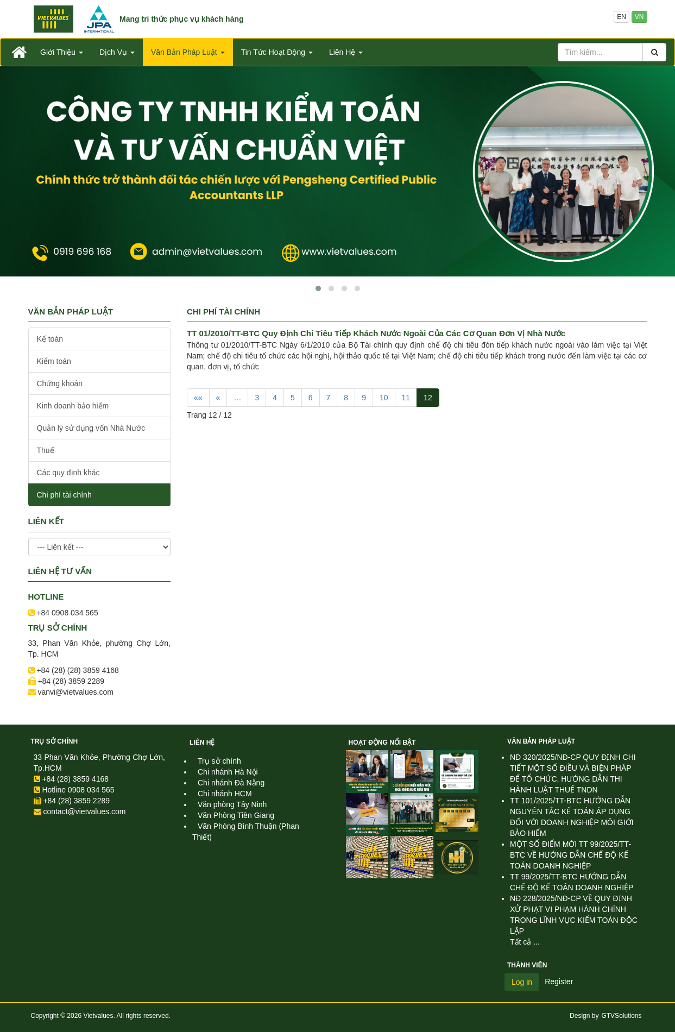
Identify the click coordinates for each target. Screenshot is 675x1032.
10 (384, 397)
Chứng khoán (60, 383)
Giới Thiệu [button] (61, 52)
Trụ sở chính (54, 741)
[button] (318, 288)
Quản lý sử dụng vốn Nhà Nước (91, 428)
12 (428, 397)
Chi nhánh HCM (225, 793)
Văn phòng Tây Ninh (232, 804)
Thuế (45, 450)
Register (559, 981)
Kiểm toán (54, 361)
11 (406, 397)
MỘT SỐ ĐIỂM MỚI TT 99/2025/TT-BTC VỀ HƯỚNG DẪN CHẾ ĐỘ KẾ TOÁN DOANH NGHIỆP (570, 855)
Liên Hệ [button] (346, 52)
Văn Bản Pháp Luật (541, 741)
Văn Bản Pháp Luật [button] (188, 52)
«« (198, 397)
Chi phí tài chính (64, 494)
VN (639, 17)
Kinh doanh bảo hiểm (73, 405)
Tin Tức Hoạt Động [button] (277, 52)
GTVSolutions (621, 1016)
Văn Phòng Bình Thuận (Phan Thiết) (245, 831)
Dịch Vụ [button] (117, 52)
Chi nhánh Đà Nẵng (231, 782)
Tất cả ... (525, 941)
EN (621, 17)
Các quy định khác (68, 472)
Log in (522, 982)
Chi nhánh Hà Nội (228, 771)
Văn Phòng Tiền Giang (236, 815)
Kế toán (50, 339)
